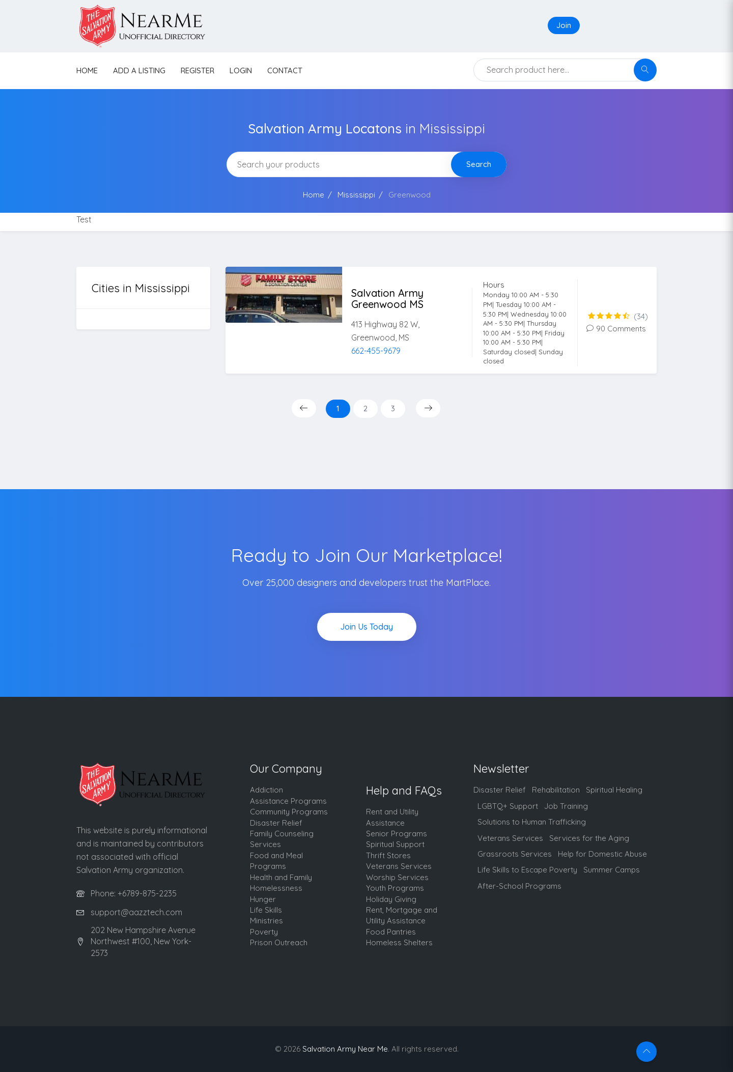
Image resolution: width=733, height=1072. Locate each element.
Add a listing (139, 70)
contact (284, 70)
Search (478, 164)
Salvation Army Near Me (345, 1049)
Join (563, 25)
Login (241, 70)
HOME (87, 70)
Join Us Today (366, 627)
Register (197, 70)
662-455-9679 (376, 351)
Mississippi (356, 195)
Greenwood (409, 195)
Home (313, 195)
